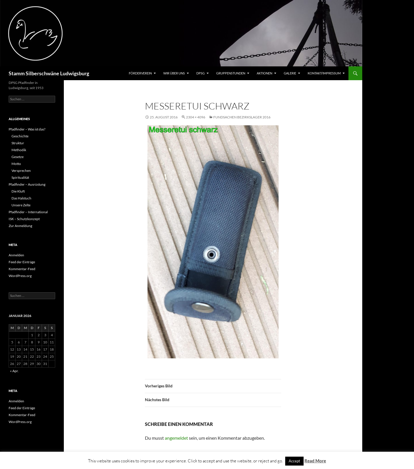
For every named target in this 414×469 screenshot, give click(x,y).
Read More (315, 460)
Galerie (290, 73)
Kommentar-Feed (22, 269)
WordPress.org (20, 276)
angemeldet (176, 438)
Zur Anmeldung (20, 226)
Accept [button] (294, 461)
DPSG (200, 73)
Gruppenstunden (230, 73)
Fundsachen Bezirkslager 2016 (242, 117)
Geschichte (20, 136)
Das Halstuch (21, 198)
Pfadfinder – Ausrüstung (27, 184)
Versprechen (21, 170)
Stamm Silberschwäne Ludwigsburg (49, 73)
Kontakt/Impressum (324, 73)
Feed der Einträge (22, 262)
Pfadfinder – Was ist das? (27, 129)
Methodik (19, 150)
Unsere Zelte (21, 205)
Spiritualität (20, 177)
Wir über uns (174, 73)
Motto (16, 164)
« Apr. (14, 371)
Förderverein (140, 73)
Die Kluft (18, 191)
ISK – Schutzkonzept (24, 219)
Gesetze (18, 157)
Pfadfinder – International (28, 212)
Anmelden (16, 255)
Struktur (18, 143)
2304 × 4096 (195, 117)
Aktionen (264, 73)
